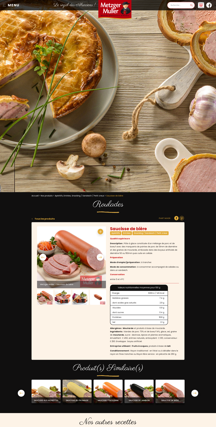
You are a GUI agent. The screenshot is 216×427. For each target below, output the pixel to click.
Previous (42, 257)
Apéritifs (115, 233)
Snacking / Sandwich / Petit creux (150, 233)
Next (100, 257)
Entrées (127, 233)
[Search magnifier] (191, 5)
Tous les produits (44, 218)
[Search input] (180, 5)
